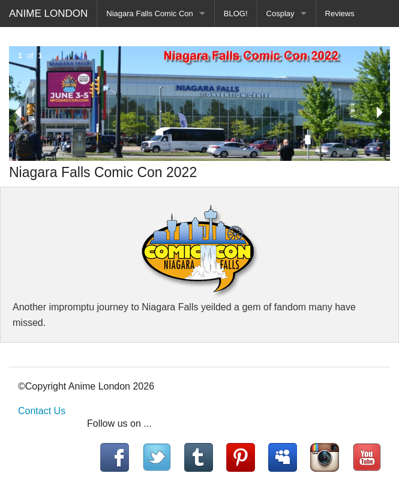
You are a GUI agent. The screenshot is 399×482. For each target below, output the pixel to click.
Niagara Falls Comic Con (149, 13)
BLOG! (236, 13)
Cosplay (280, 13)
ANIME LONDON (48, 13)
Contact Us (41, 411)
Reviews (340, 13)
